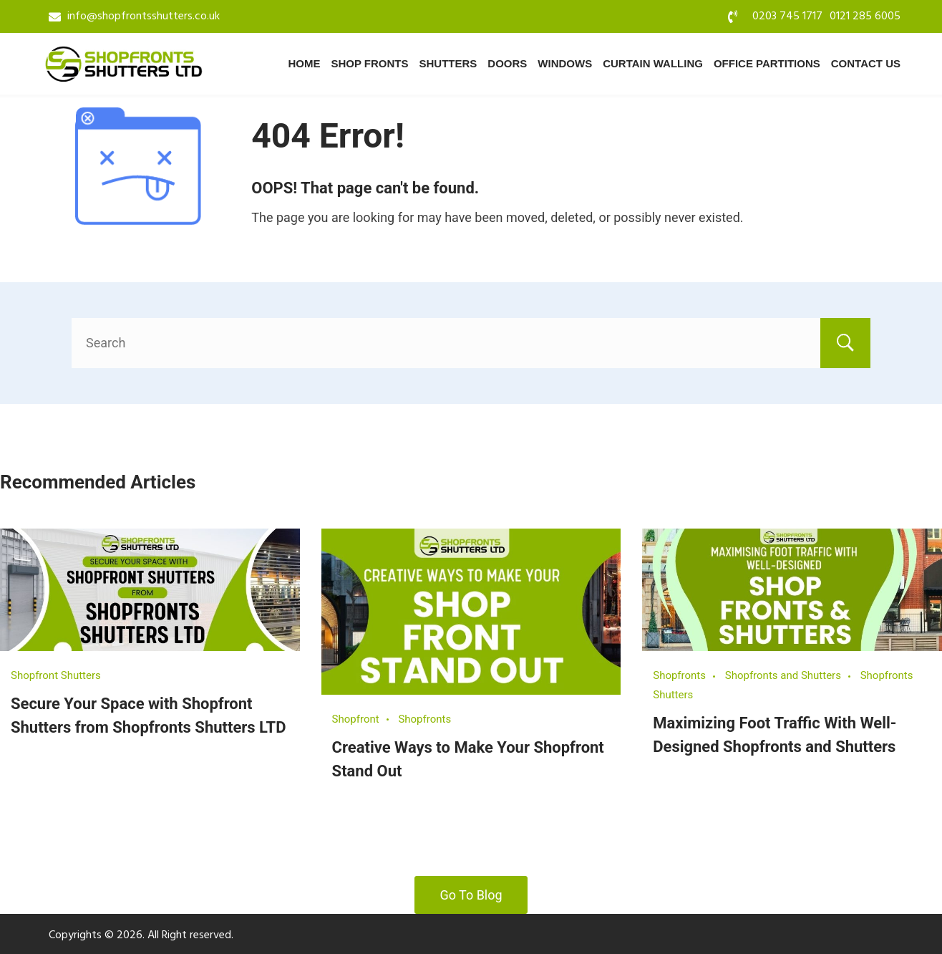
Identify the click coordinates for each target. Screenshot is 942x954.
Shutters (448, 63)
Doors (507, 63)
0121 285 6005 (865, 16)
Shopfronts (424, 719)
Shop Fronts (369, 63)
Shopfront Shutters (56, 675)
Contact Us (865, 63)
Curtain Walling (653, 63)
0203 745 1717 (787, 16)
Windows (565, 63)
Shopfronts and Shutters (783, 675)
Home (304, 63)
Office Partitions (767, 63)
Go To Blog (471, 894)
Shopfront (355, 719)
